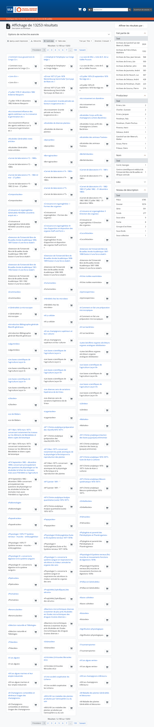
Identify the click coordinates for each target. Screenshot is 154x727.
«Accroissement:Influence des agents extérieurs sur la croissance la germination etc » (22, 114)
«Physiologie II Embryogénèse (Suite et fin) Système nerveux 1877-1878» (58, 536)
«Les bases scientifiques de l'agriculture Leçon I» (55, 351)
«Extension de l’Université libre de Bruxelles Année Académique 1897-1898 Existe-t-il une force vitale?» (94, 251)
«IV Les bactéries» (87, 327)
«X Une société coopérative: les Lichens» (56, 678)
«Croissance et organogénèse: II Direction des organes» (93, 212)
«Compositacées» (15, 194)
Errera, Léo (131, 106)
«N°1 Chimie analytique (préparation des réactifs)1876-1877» (59, 428)
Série (131, 209)
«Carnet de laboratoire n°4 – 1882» (58, 171)
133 (75, 50)
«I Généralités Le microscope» (20, 307)
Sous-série (131, 218)
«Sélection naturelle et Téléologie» (22, 625)
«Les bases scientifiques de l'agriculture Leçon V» (19, 380)
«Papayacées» (49, 519)
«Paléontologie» (14, 502)
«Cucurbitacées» (86, 233)
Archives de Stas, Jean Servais (131, 57)
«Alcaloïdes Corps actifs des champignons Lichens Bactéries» (93, 116)
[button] (79, 9)
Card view (49, 41)
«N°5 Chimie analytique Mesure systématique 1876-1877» (92, 480)
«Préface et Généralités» (90, 582)
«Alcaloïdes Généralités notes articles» (20, 140)
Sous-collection (131, 236)
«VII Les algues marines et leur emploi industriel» (20, 674)
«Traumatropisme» (87, 644)
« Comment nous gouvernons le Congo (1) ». (21, 58)
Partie (131, 222)
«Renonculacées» (15, 609)
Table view (60, 41)
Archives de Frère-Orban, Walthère (131, 51)
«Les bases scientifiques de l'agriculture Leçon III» (91, 366)
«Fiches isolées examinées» (91, 276)
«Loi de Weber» (14, 414)
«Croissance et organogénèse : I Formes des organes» (57, 205)
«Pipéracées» (13, 578)
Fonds (131, 213)
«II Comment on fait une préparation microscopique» (95, 308)
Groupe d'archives (131, 227)
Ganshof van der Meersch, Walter (131, 137)
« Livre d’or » (13, 76)
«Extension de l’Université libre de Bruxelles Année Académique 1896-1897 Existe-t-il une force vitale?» (22, 240)
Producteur (122, 95)
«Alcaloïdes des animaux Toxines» (93, 137)
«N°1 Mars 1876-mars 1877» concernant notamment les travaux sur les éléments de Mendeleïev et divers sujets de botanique (22, 434)
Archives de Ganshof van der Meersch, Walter (131, 44)
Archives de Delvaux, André (131, 80)
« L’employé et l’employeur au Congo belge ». (59, 58)
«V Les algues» (14, 658)
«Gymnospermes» (87, 292)
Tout (118, 38)
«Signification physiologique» (91, 629)
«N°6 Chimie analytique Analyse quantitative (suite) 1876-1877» (57, 498)
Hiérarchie (36, 41)
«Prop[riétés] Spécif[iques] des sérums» (56, 590)
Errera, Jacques (131, 114)
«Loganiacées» (50, 411)
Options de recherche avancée (23, 34)
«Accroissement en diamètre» (92, 98)
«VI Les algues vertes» (88, 660)
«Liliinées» (84, 403)
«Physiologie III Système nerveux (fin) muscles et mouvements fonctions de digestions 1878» (95, 557)
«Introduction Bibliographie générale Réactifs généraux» (23, 325)
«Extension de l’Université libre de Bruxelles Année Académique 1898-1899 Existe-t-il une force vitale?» (58, 258)
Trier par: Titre (84, 41)
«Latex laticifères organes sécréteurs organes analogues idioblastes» (95, 344)
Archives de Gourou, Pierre (131, 89)
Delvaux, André (131, 132)
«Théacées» (13, 642)
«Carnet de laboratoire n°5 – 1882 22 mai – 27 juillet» (23, 176)
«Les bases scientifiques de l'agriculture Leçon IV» (55, 371)
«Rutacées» (84, 613)
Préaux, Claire (131, 148)
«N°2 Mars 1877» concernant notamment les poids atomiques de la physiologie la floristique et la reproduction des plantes (58, 453)
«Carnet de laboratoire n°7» (55, 188)
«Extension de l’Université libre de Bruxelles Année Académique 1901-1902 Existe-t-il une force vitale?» (22, 267)
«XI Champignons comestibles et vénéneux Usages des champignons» (21, 695)
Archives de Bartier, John (131, 66)
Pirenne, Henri (131, 128)
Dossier (131, 204)
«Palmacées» (85, 517)
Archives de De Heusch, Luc (131, 75)
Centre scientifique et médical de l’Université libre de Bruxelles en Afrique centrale (131, 172)
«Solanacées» (49, 641)
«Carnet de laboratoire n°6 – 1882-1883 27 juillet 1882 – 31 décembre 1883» (94, 189)
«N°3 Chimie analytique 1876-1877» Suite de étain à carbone (94, 458)
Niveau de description (127, 189)
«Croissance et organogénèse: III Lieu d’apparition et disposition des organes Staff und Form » (58, 228)
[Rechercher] (110, 9)
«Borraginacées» (50, 155)
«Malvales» (84, 419)
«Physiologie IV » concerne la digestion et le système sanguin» (21, 557)
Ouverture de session (142, 10)
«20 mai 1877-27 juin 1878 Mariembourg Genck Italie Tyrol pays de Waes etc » (59, 79)
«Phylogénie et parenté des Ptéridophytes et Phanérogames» (93, 533)
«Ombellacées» (86, 501)
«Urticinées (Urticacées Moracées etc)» (57, 658)
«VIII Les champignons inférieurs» (93, 676)
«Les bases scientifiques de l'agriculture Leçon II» (19, 360)
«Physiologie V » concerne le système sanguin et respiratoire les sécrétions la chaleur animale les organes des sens (58, 561)
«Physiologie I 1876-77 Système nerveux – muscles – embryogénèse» (23, 535)
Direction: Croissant (102, 41)
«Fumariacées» (50, 283)
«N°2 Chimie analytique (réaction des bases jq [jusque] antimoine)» (93, 436)
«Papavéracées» (14, 518)
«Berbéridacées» (86, 154)
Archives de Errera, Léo (131, 62)
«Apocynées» (49, 140)
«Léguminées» (14, 344)
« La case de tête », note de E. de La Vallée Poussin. (94, 58)
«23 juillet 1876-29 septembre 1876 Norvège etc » (94, 77)
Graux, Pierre (131, 144)
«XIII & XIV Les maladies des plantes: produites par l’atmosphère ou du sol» (58, 699)
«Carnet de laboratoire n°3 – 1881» (94, 170)
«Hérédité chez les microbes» (56, 298)
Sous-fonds (131, 231)
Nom (118, 155)
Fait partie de (122, 33)
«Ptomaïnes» (13, 594)
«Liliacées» (12, 398)
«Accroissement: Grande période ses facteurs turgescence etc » (59, 102)
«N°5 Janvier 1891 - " (52, 481)
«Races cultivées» (87, 597)
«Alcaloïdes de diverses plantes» (57, 123)
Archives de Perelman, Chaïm (131, 84)
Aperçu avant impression (17, 41)
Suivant (82, 50)
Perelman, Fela (131, 119)
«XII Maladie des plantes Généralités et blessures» (94, 694)
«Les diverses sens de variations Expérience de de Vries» (57, 390)
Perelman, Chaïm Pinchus (131, 123)
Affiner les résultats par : (131, 25)
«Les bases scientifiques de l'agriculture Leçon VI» (91, 385)
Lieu (118, 181)
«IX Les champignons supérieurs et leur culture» (58, 332)
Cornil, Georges (131, 165)
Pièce (131, 200)
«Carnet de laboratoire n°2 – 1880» (22, 158)
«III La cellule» (49, 315)
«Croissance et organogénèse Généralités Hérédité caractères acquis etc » (21, 213)
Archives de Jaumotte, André (131, 71)
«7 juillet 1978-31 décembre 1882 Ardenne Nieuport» (21, 93)
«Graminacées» (14, 292)
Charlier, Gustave (131, 110)
